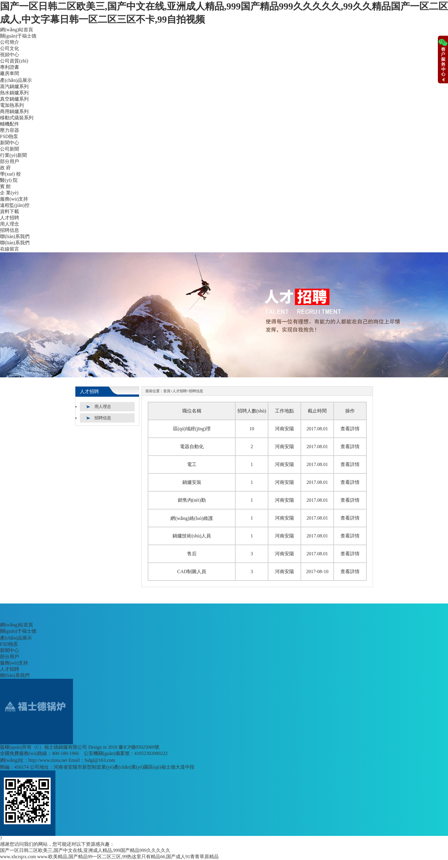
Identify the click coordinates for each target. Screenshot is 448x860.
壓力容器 (9, 130)
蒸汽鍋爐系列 (14, 86)
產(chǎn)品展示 (16, 80)
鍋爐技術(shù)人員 (191, 535)
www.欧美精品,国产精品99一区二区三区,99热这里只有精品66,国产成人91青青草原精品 (128, 856)
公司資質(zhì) (14, 60)
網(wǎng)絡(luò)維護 (191, 518)
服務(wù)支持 (14, 198)
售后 (192, 553)
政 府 (5, 167)
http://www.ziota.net (47, 760)
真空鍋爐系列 (14, 98)
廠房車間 (9, 73)
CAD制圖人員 (191, 571)
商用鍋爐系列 (14, 111)
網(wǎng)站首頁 (16, 29)
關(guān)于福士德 (18, 35)
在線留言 (9, 248)
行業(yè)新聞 (13, 155)
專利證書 (9, 67)
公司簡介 (9, 42)
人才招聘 (9, 217)
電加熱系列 (12, 105)
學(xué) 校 (10, 173)
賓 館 (5, 186)
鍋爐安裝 (191, 482)
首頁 (166, 391)
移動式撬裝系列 (16, 117)
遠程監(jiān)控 (14, 205)
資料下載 (9, 211)
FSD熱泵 (9, 136)
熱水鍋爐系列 (14, 92)
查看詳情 (350, 428)
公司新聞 (9, 148)
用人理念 (9, 223)
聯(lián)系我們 (14, 236)
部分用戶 (9, 161)
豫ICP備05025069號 (139, 747)
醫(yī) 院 (9, 180)
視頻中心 (9, 54)
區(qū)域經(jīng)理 (192, 428)
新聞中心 (9, 142)
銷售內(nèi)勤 (192, 500)
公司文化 (9, 48)
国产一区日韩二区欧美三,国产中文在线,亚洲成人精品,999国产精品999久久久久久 (85, 850)
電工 (192, 464)
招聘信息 (9, 230)
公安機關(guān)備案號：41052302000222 (126, 753)
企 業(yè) (9, 192)
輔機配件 (9, 123)
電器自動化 (192, 446)
